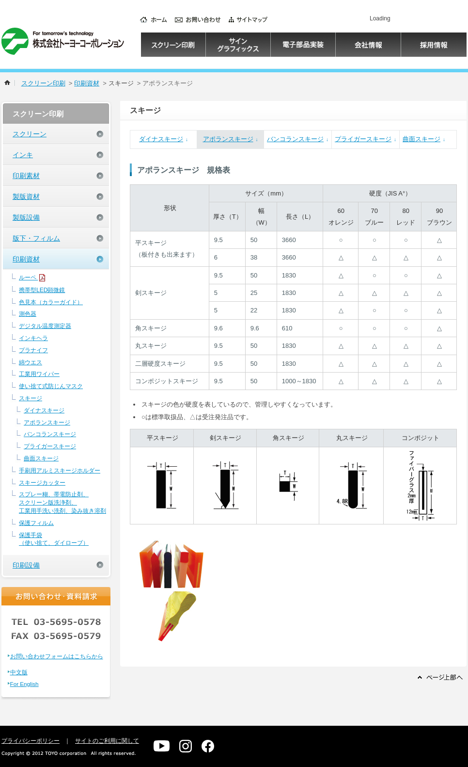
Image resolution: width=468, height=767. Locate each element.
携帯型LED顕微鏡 (42, 290)
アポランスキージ (47, 422)
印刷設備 (26, 565)
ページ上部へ (440, 677)
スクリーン (30, 134)
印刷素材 (26, 176)
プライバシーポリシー (30, 740)
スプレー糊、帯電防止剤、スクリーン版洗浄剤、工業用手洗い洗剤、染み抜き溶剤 (62, 502)
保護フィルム (36, 523)
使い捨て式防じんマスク (51, 386)
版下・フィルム (36, 238)
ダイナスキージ (44, 410)
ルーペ (32, 278)
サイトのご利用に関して (107, 740)
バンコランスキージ (50, 434)
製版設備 (26, 217)
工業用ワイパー (39, 374)
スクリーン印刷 (43, 83)
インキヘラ (33, 338)
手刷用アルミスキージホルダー (59, 470)
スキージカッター (42, 482)
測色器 (27, 313)
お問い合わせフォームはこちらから (56, 656)
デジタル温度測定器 (45, 326)
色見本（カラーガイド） (51, 302)
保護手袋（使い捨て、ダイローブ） (54, 539)
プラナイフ (33, 350)
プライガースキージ (50, 446)
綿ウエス (30, 362)
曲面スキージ (41, 458)
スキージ (30, 398)
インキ (23, 155)
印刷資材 (86, 83)
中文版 (19, 672)
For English (24, 684)
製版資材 (26, 196)
